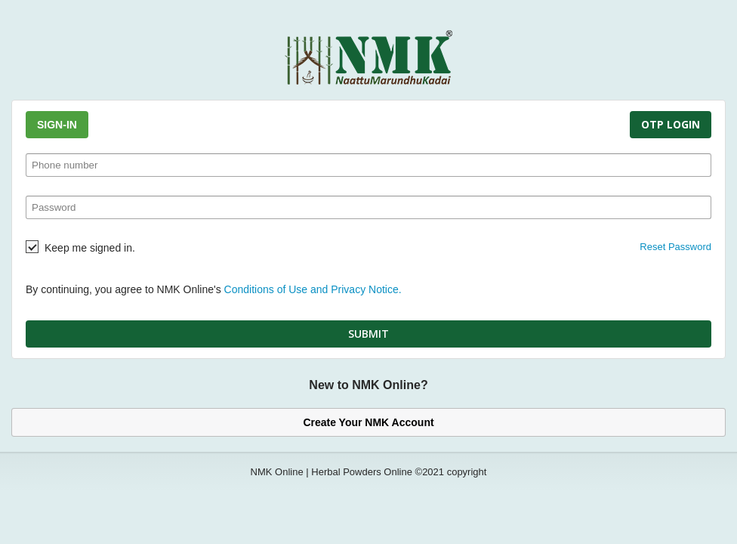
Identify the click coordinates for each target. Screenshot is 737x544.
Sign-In (57, 125)
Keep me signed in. (90, 248)
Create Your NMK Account (368, 422)
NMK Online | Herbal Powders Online (331, 472)
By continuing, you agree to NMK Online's (214, 289)
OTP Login (670, 124)
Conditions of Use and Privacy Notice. (313, 289)
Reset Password (675, 246)
